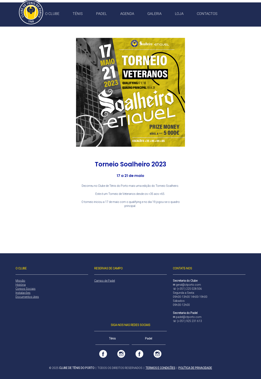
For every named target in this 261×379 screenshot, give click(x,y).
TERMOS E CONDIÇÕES (160, 368)
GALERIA (154, 14)
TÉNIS (78, 14)
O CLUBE (52, 14)
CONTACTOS (207, 14)
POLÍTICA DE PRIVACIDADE (195, 368)
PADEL (101, 14)
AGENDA (127, 14)
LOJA (179, 14)
